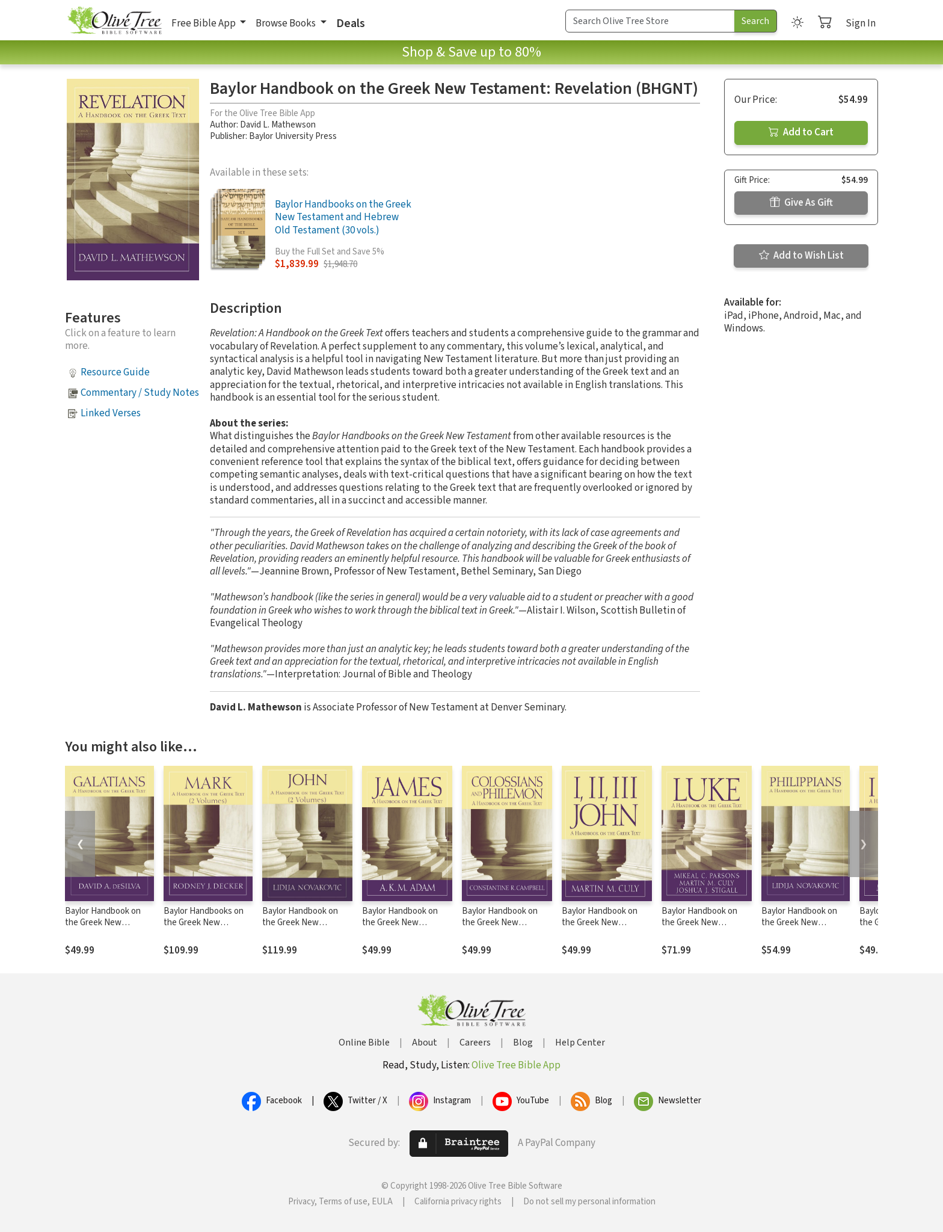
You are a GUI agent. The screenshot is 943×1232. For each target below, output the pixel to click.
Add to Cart (801, 132)
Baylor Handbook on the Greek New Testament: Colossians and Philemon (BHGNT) (505, 928)
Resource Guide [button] (115, 372)
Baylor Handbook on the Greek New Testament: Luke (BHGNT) (699, 928)
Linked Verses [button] (111, 413)
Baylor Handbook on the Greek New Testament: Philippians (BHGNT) (804, 928)
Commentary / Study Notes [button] (140, 393)
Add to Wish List (801, 255)
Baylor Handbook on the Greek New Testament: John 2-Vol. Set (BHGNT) (305, 928)
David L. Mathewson (278, 125)
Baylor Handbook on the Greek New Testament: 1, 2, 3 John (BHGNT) (605, 928)
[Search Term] (650, 21)
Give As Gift (801, 203)
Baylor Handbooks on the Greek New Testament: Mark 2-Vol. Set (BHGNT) (206, 928)
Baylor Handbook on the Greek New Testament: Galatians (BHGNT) (104, 928)
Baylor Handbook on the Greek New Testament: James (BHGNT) (400, 928)
